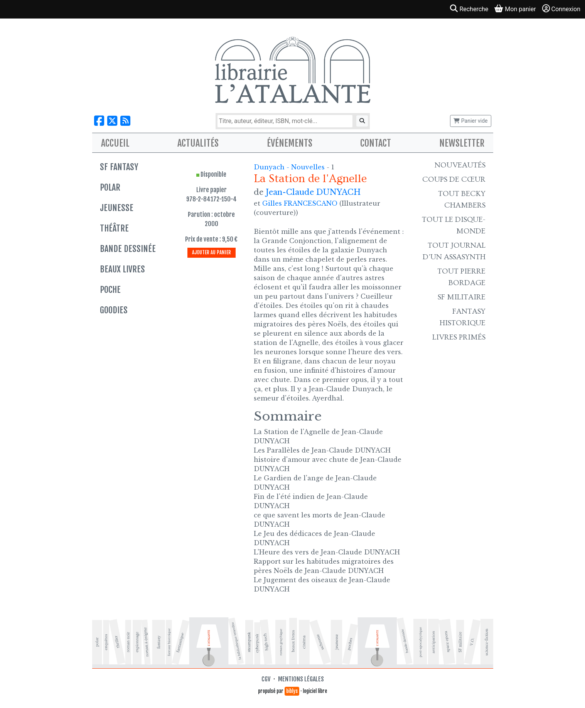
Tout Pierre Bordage (461, 277)
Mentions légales (301, 679)
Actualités (198, 143)
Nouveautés (460, 165)
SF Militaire (462, 297)
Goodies (114, 310)
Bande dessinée (128, 248)
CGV (265, 679)
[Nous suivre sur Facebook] (99, 121)
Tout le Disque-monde (454, 225)
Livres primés (459, 337)
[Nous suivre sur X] (112, 121)
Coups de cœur (454, 179)
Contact (375, 143)
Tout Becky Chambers (462, 199)
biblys (292, 691)
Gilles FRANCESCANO (299, 203)
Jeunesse (116, 208)
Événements (289, 143)
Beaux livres (122, 269)
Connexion (561, 9)
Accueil (115, 143)
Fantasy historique (463, 317)
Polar (110, 187)
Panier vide (470, 121)
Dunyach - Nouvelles (290, 167)
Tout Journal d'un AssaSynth (454, 251)
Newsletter (461, 143)
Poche (110, 289)
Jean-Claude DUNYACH (313, 192)
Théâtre (114, 228)
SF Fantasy (119, 167)
